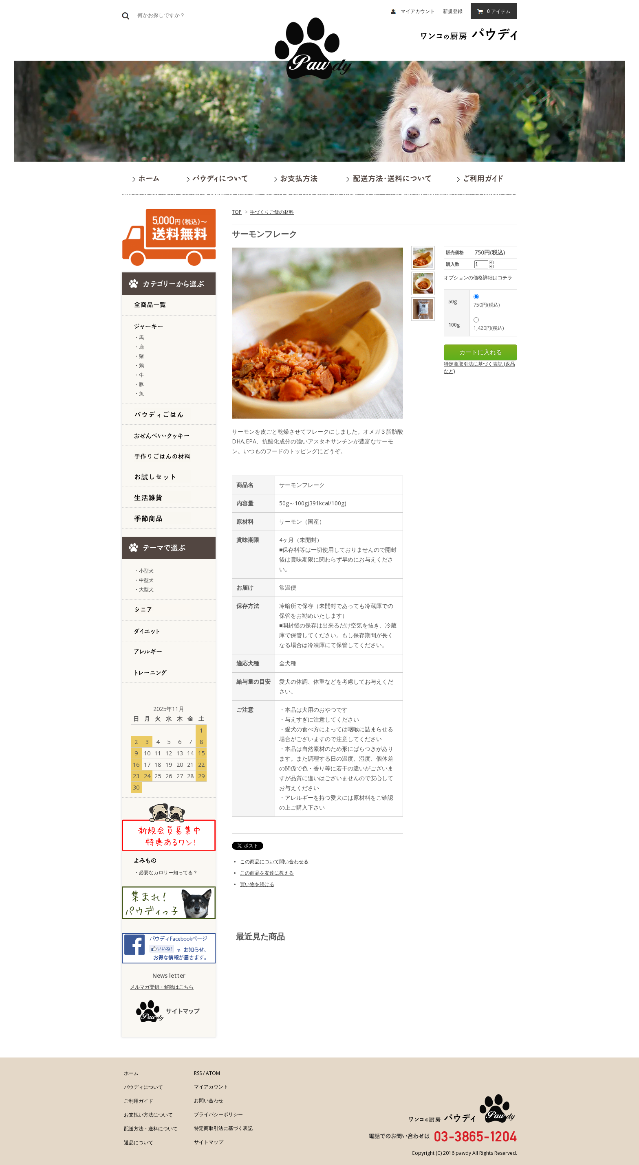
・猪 (139, 356)
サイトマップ (208, 1142)
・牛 (139, 374)
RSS (198, 1073)
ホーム (131, 1073)
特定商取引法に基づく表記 (223, 1128)
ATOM (213, 1073)
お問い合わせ (208, 1100)
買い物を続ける (257, 884)
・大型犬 (144, 589)
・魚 (139, 393)
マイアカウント (413, 11)
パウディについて (143, 1087)
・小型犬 (144, 570)
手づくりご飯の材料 (272, 211)
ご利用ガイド (138, 1100)
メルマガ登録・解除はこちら (162, 986)
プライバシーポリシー (218, 1114)
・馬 (139, 337)
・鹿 (139, 346)
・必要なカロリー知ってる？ (166, 872)
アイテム (494, 11)
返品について (138, 1142)
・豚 (139, 384)
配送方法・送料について (151, 1128)
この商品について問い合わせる (274, 861)
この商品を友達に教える (267, 872)
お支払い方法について (148, 1114)
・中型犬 (144, 580)
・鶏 (139, 365)
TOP (237, 211)
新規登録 (453, 11)
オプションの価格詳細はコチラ (478, 277)
